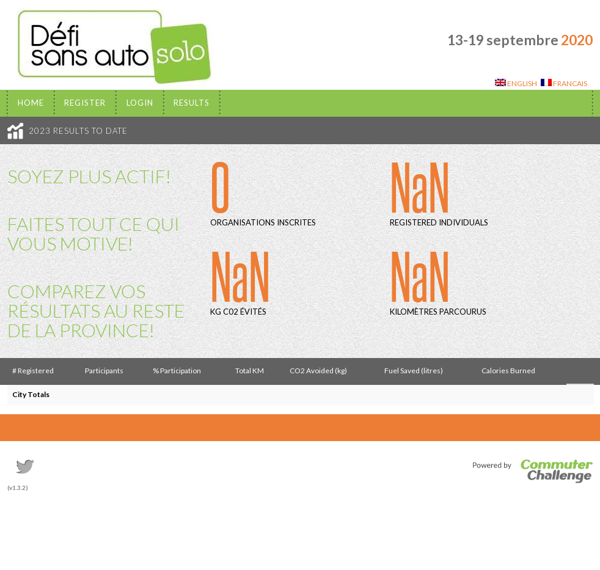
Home (31, 103)
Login (139, 103)
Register (85, 103)
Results (192, 103)
